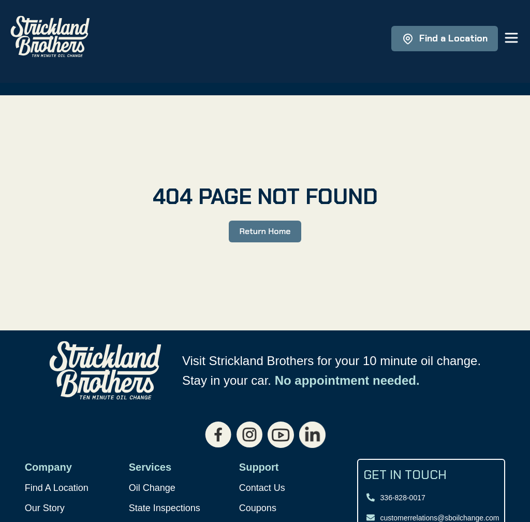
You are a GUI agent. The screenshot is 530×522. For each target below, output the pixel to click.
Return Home (264, 231)
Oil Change (152, 488)
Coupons (257, 508)
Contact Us (262, 488)
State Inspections (164, 508)
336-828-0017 (402, 498)
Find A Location (57, 488)
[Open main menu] (511, 39)
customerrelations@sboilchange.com (439, 518)
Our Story (45, 508)
